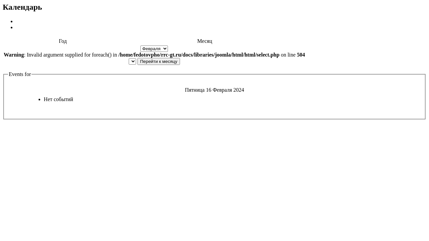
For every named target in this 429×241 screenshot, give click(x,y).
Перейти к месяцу (158, 61)
